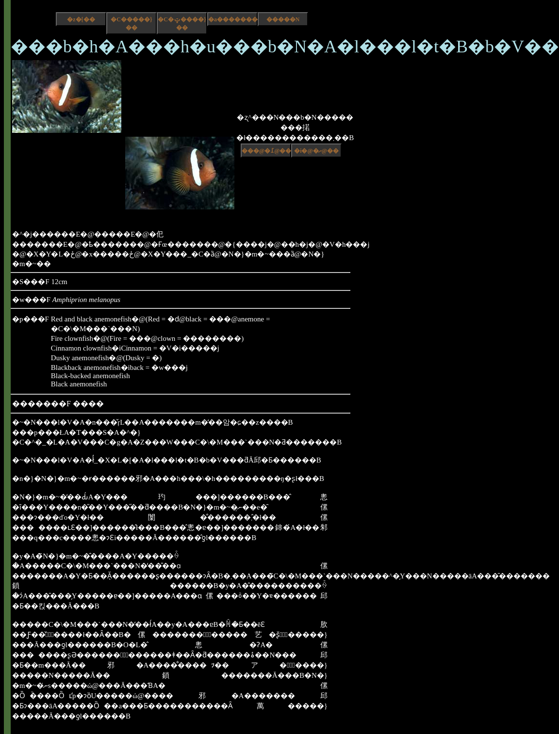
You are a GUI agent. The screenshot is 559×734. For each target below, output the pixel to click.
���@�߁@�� (266, 150)
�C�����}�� (131, 23)
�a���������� (233, 19)
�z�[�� (81, 19)
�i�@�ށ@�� (316, 150)
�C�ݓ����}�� (182, 23)
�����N (283, 19)
